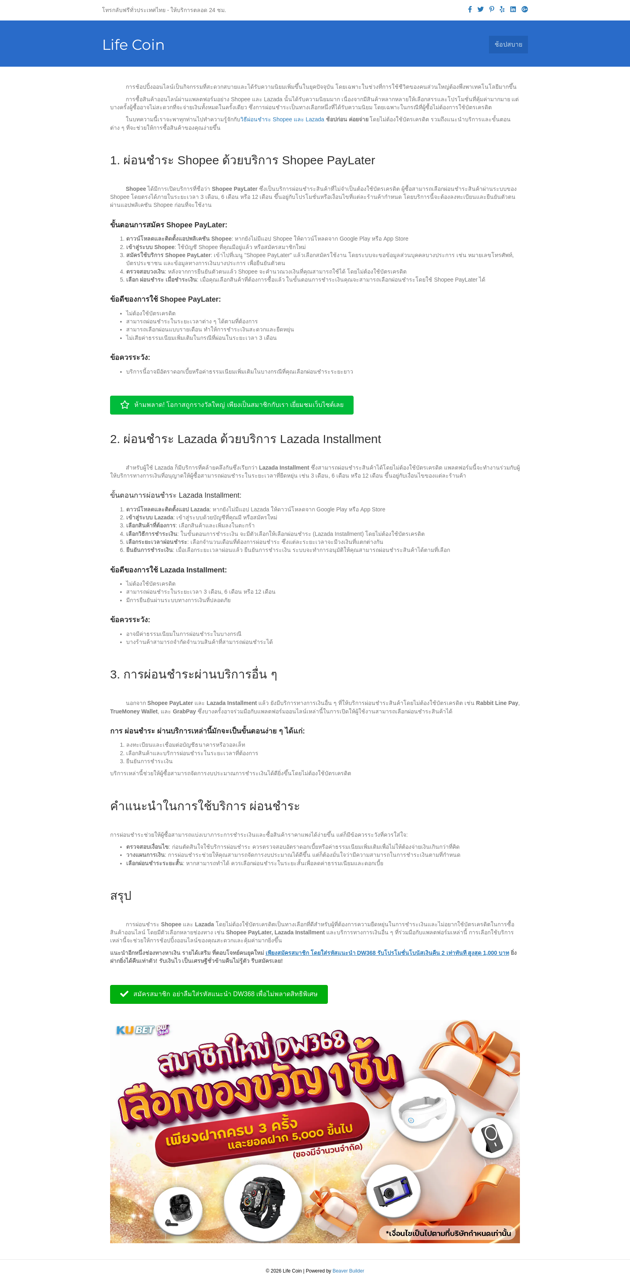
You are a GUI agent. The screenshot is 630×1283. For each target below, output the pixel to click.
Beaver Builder (348, 1271)
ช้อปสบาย (508, 44)
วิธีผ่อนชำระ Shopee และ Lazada (283, 119)
